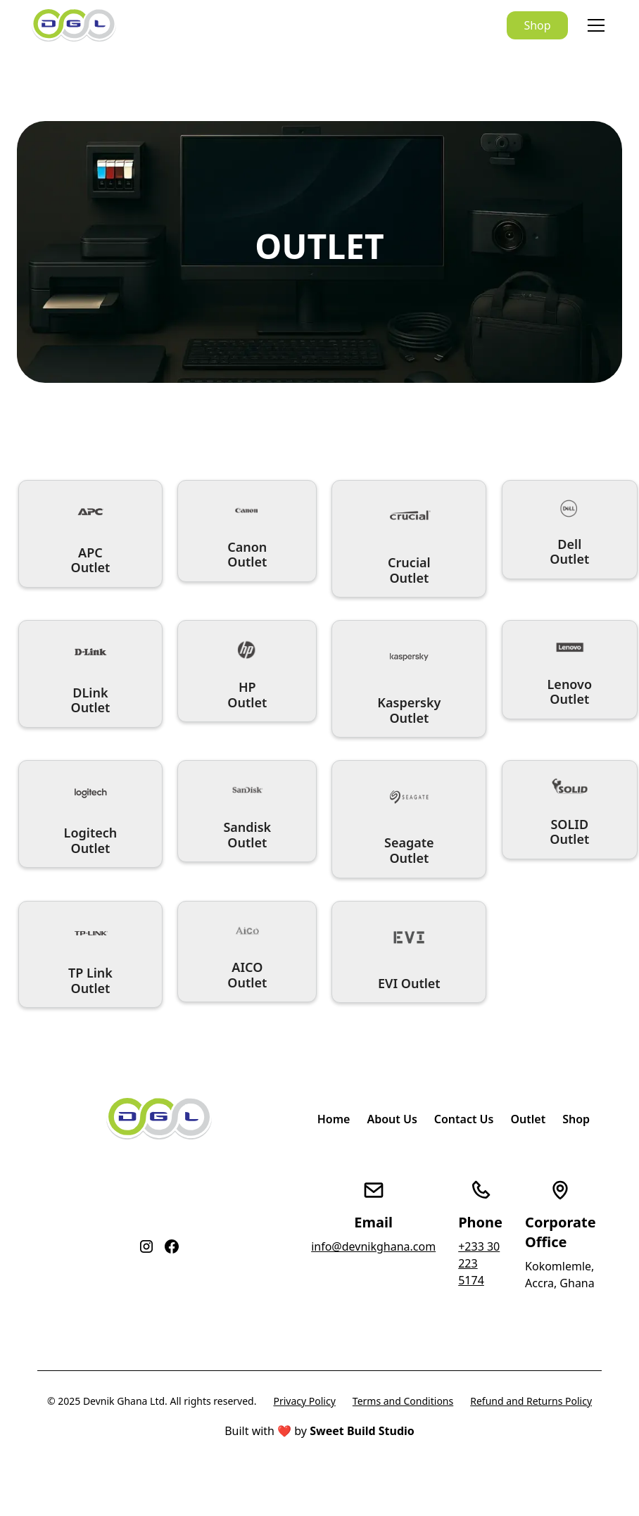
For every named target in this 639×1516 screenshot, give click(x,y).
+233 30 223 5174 (479, 1263)
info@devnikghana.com (373, 1246)
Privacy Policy (304, 1401)
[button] (593, 25)
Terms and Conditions (403, 1401)
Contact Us (464, 1119)
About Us (392, 1119)
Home (333, 1119)
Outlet (527, 1119)
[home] (74, 25)
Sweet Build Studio (362, 1431)
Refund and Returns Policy (531, 1401)
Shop (537, 25)
